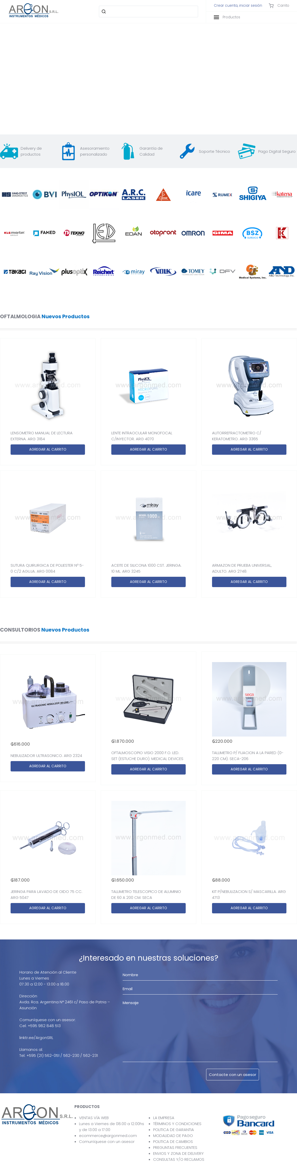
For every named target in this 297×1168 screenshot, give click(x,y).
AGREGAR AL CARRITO (47, 449)
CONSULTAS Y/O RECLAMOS (178, 1159)
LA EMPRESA (163, 1117)
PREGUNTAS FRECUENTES (175, 1147)
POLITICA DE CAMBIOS (173, 1141)
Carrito (279, 5)
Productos (227, 17)
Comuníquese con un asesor (107, 1141)
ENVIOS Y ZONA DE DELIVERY (178, 1153)
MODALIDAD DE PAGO (173, 1135)
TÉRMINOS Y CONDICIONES (177, 1123)
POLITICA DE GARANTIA (173, 1129)
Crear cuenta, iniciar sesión (238, 5)
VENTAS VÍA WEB (94, 1117)
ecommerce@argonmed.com (108, 1135)
